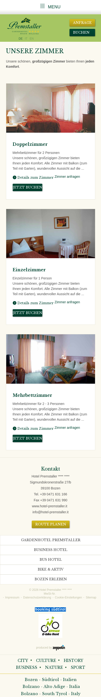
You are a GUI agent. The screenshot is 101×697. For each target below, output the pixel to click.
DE (21, 38)
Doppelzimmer (30, 144)
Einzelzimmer (29, 270)
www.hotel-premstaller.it (49, 506)
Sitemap (91, 597)
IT (26, 38)
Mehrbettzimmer (32, 395)
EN (32, 38)
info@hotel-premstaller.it (50, 512)
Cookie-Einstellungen (68, 597)
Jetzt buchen (27, 187)
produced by (50, 648)
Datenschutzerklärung (37, 597)
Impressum (12, 597)
